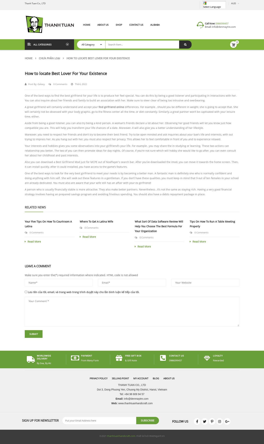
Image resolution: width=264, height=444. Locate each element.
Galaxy (41, 84)
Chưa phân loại (49, 58)
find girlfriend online (111, 107)
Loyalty (218, 355)
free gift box (133, 355)
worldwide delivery (44, 357)
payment (86, 355)
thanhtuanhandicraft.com (121, 436)
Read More (33, 241)
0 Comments (58, 84)
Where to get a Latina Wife (96, 221)
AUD (233, 3)
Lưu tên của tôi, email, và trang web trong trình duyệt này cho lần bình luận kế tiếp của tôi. (84, 292)
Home (28, 58)
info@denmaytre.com (223, 26)
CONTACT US (176, 355)
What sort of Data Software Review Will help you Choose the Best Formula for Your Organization (159, 226)
